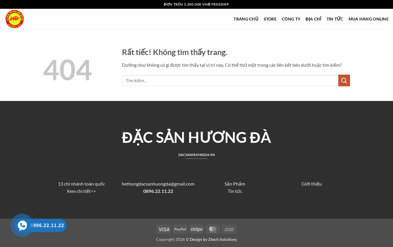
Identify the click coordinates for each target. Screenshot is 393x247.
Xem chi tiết (79, 191)
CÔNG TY (291, 18)
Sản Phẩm (235, 183)
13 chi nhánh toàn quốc (81, 183)
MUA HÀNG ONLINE (369, 18)
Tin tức (235, 191)
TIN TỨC (335, 18)
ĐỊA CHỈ (313, 18)
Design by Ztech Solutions (213, 239)
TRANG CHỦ (246, 18)
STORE (270, 18)
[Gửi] (344, 80)
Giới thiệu (311, 183)
